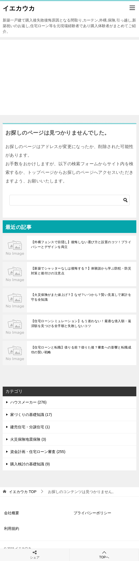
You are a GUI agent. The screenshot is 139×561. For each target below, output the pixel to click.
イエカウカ (19, 7)
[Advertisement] (69, 77)
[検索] (69, 200)
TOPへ (104, 554)
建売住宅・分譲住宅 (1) (30, 427)
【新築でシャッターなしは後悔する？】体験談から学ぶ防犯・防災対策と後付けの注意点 (81, 271)
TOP (22, 492)
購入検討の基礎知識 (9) (30, 464)
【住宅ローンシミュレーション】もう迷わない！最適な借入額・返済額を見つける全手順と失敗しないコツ (81, 323)
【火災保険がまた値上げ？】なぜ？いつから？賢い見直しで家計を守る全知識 (81, 297)
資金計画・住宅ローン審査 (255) (37, 451)
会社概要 (11, 513)
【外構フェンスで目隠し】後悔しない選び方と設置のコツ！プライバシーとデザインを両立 (81, 244)
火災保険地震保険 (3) (28, 439)
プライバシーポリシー (92, 513)
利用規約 (11, 528)
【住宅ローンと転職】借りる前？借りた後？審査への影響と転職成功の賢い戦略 (81, 350)
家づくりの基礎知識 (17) (31, 414)
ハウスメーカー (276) (28, 402)
